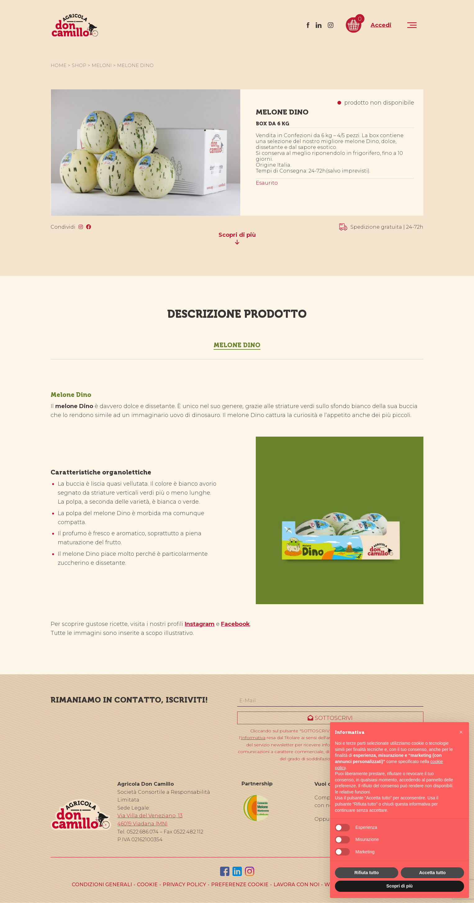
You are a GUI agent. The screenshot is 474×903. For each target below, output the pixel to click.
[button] (461, 732)
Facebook (235, 624)
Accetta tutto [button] (432, 872)
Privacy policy (184, 884)
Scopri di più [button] (399, 885)
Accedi (381, 24)
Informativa (253, 737)
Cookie (147, 884)
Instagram (199, 624)
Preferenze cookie (240, 884)
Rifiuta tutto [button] (366, 872)
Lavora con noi (296, 884)
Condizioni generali (102, 884)
